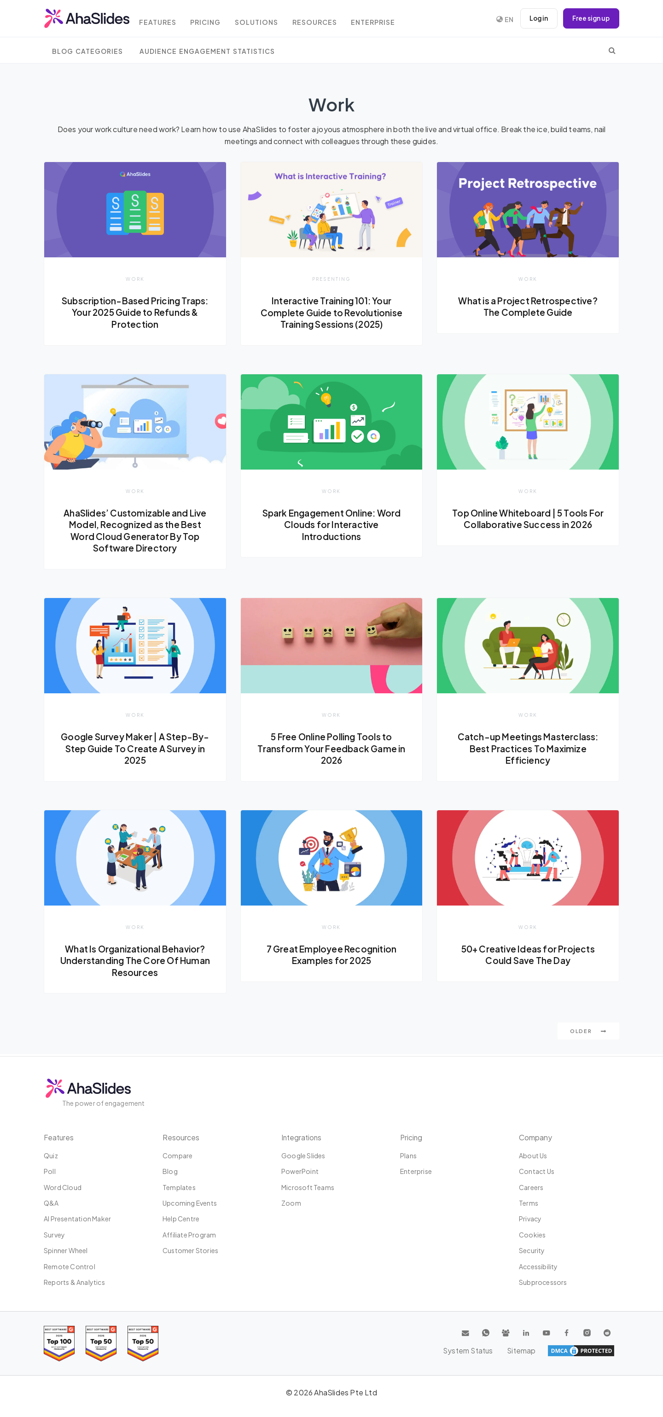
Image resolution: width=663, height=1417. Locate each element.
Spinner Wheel (66, 1250)
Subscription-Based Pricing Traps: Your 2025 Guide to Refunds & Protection (135, 312)
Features (163, 19)
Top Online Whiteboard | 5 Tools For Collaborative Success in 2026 (528, 519)
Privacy (530, 1219)
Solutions (266, 19)
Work (135, 279)
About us (533, 1155)
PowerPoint (300, 1171)
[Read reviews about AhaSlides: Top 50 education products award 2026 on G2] (101, 1343)
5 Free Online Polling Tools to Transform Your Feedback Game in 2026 (331, 749)
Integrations (302, 1137)
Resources (326, 19)
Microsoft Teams (307, 1187)
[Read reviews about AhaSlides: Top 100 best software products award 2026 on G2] (59, 1343)
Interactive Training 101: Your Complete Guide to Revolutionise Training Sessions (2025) (331, 312)
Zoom (291, 1203)
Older (588, 1033)
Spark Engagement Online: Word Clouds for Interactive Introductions (332, 525)
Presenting (331, 279)
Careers (531, 1187)
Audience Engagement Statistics (207, 51)
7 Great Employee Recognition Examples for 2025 (331, 955)
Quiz (51, 1155)
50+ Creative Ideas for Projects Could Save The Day (528, 955)
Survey (54, 1235)
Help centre (181, 1219)
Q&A (51, 1203)
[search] (612, 50)
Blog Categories (87, 51)
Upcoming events (190, 1203)
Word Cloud (62, 1187)
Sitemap (599, 1351)
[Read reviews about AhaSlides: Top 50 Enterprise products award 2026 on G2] (143, 1343)
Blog (170, 1171)
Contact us (536, 1171)
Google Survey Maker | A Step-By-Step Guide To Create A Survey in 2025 (135, 749)
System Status (548, 1351)
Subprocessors (543, 1282)
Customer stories (190, 1250)
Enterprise (387, 19)
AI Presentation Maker (77, 1219)
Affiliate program (189, 1235)
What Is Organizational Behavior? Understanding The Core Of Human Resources (135, 961)
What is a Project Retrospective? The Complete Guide (527, 306)
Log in (536, 18)
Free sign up (590, 18)
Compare (177, 1155)
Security (532, 1250)
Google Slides (303, 1155)
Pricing (213, 19)
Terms (528, 1203)
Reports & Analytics (74, 1282)
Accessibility (538, 1266)
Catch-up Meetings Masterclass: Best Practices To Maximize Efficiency (528, 749)
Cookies (532, 1235)
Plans (408, 1155)
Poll (50, 1171)
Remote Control (69, 1266)
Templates (179, 1187)
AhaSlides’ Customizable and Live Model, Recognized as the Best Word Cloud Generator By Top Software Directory (134, 531)
